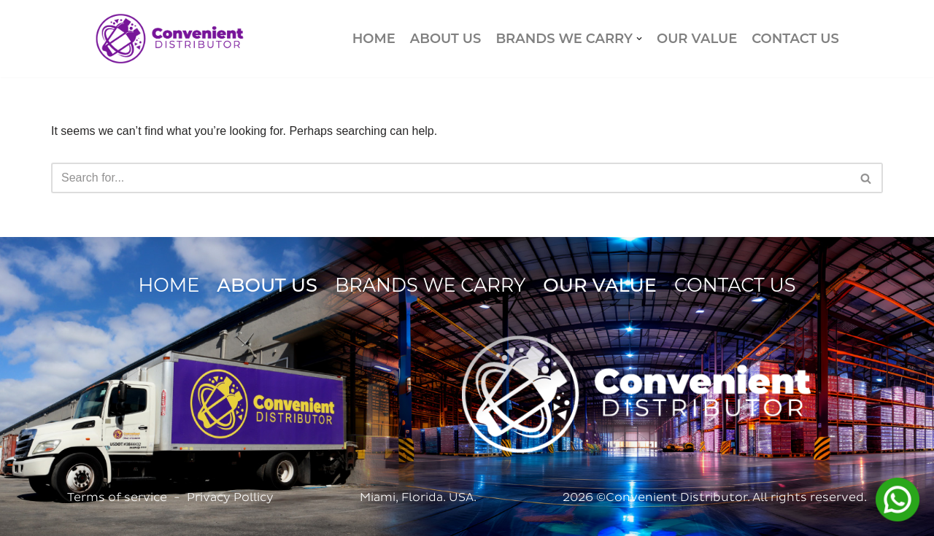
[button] (639, 39)
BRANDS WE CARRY (430, 284)
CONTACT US (795, 39)
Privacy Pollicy (230, 497)
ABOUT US (446, 39)
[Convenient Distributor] (169, 38)
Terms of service (117, 497)
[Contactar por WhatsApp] (897, 499)
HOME (373, 39)
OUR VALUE (697, 39)
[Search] (450, 178)
